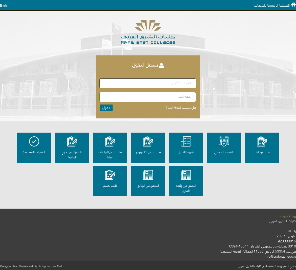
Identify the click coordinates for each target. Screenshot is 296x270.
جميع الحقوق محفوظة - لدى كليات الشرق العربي (267, 266)
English (4, 5)
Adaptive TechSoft (51, 266)
